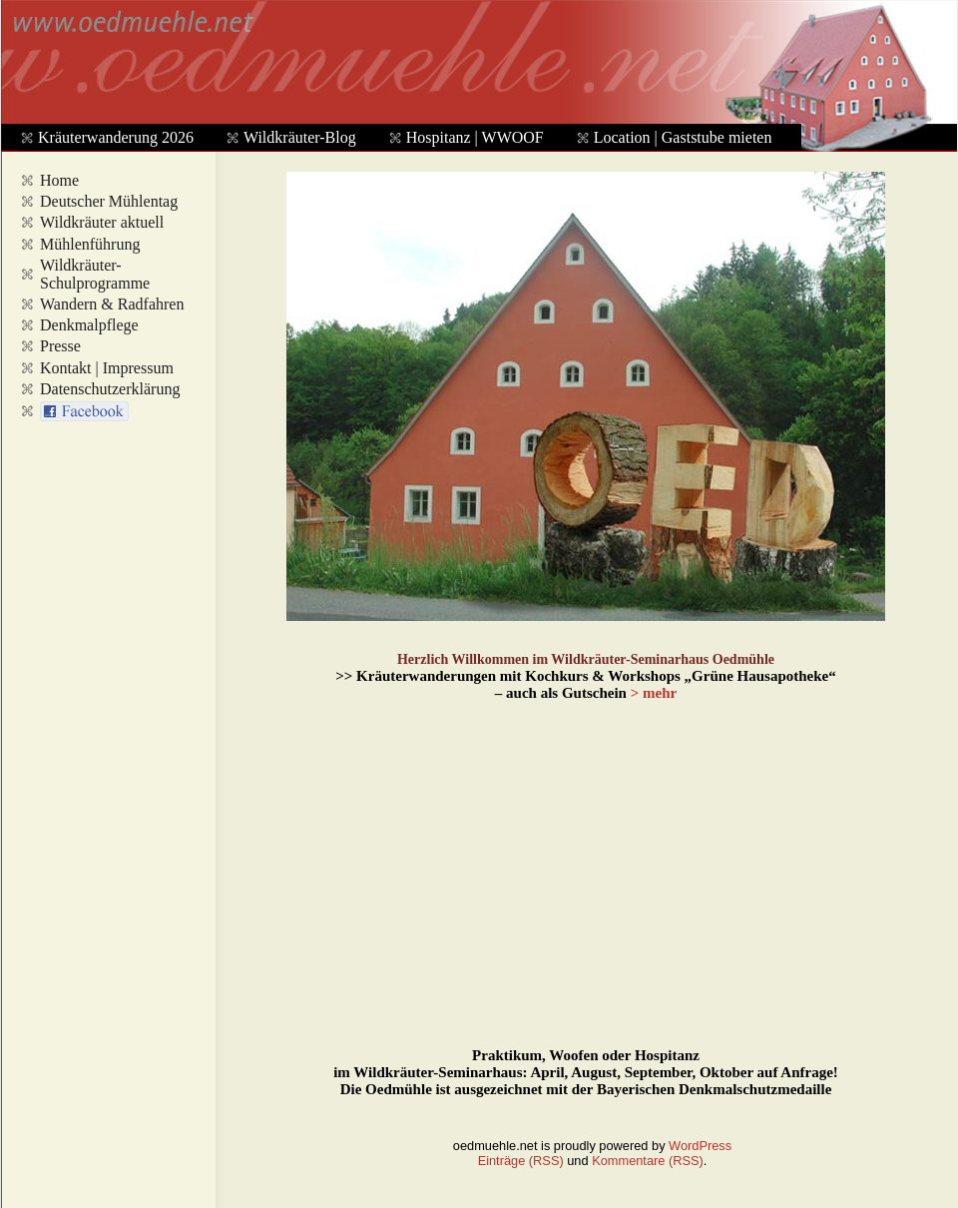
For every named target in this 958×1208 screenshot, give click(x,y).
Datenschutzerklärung (110, 388)
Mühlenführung (90, 244)
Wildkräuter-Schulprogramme (95, 274)
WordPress (700, 1145)
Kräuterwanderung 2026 (116, 137)
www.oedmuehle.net (474, 65)
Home (59, 180)
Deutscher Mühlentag (109, 201)
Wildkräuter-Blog (299, 137)
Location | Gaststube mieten (683, 137)
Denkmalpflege (89, 324)
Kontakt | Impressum (107, 367)
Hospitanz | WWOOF (475, 137)
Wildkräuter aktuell (102, 222)
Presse (60, 345)
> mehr (654, 693)
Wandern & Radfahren (112, 304)
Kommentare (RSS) (648, 1160)
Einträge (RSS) (521, 1160)
